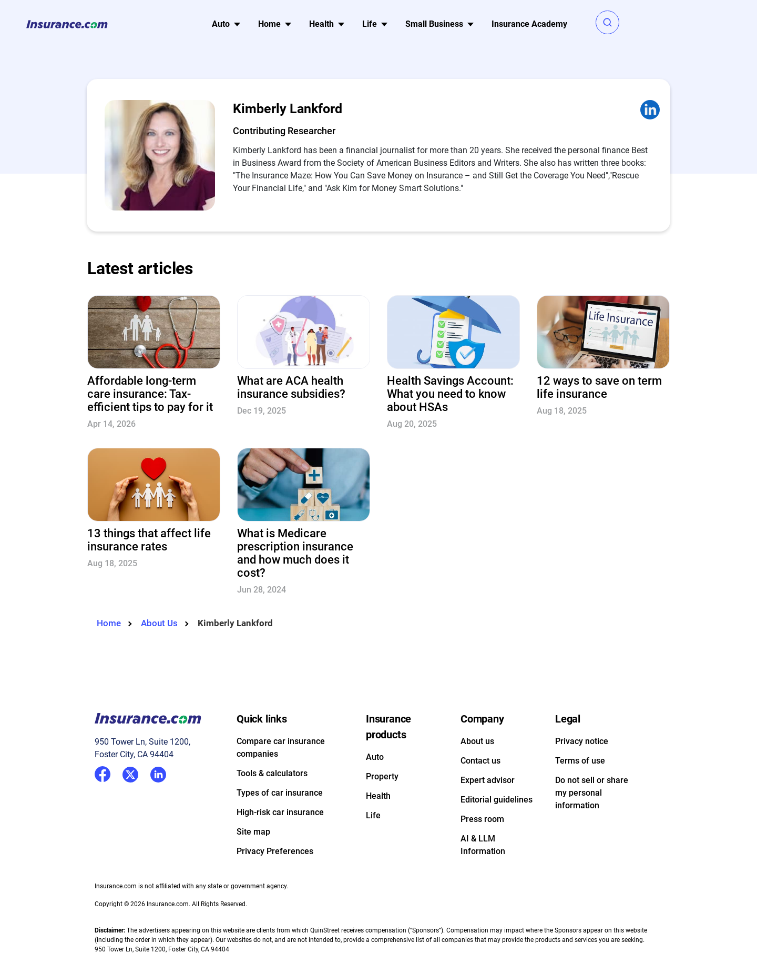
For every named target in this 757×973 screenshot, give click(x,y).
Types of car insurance (280, 793)
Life (373, 815)
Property (382, 776)
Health (378, 796)
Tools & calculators (272, 773)
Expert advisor (488, 780)
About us (477, 741)
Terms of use (580, 761)
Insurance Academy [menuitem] (529, 24)
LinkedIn (158, 773)
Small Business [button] (434, 24)
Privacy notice (581, 741)
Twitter (130, 773)
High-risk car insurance (280, 812)
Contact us (480, 761)
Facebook (102, 774)
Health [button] (321, 24)
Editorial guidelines (497, 800)
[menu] (221, 24)
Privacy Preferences (275, 851)
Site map (253, 832)
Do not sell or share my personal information (591, 792)
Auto (375, 757)
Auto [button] (221, 24)
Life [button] (369, 24)
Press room (482, 819)
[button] (607, 22)
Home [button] (269, 24)
